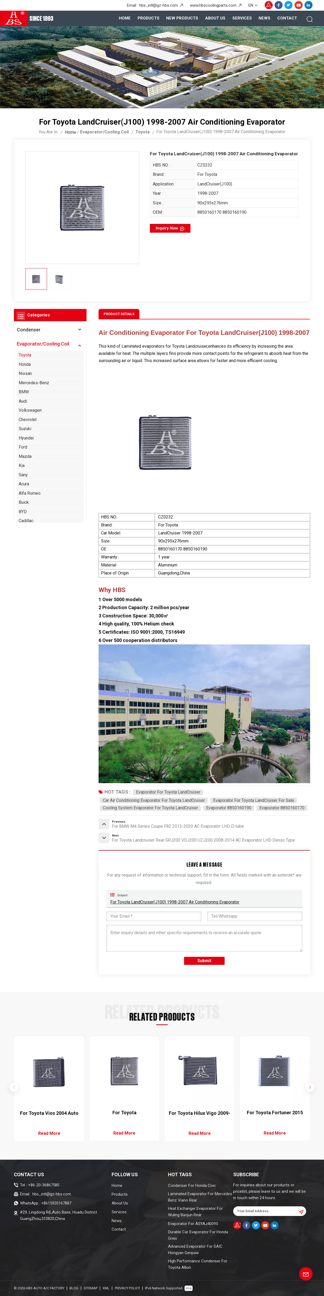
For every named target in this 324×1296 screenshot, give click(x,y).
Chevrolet (28, 419)
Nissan (25, 373)
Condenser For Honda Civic (192, 1185)
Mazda (25, 456)
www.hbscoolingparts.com (213, 5)
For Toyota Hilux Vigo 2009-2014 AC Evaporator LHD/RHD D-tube (199, 1113)
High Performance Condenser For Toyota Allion (197, 1264)
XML (106, 1288)
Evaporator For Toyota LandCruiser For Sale (253, 800)
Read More (49, 1133)
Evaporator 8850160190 (228, 807)
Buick (24, 502)
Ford (23, 447)
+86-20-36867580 (43, 1185)
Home (125, 18)
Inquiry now (167, 228)
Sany (23, 474)
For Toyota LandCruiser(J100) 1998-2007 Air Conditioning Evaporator (174, 902)
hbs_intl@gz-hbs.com (158, 5)
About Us (215, 18)
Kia (22, 465)
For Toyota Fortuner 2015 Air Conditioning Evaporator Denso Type (275, 1113)
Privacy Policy (127, 1288)
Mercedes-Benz (34, 382)
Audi (23, 401)
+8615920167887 (56, 1203)
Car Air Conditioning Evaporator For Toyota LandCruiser (154, 800)
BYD (23, 511)
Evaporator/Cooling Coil (104, 131)
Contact (287, 18)
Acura (24, 483)
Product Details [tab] (119, 314)
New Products (182, 18)
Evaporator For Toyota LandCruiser (168, 792)
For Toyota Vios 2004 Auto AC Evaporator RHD (49, 1113)
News (264, 18)
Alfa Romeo (30, 493)
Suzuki (25, 428)
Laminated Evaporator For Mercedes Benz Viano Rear (200, 1197)
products (148, 18)
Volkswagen (30, 410)
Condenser (29, 329)
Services (242, 18)
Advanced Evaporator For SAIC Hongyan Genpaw (195, 1249)
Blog (73, 1288)
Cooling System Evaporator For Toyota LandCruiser (150, 807)
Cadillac (26, 520)
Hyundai (26, 438)
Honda (25, 364)
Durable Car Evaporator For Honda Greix (198, 1235)
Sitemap (90, 1288)
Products (120, 1194)
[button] (310, 1087)
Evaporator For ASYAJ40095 (193, 1223)
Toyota (142, 131)
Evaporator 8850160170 (282, 807)
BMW (24, 391)
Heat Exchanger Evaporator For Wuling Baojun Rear (195, 1211)
